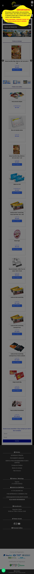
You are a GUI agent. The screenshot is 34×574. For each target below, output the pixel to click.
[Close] (32, 2)
